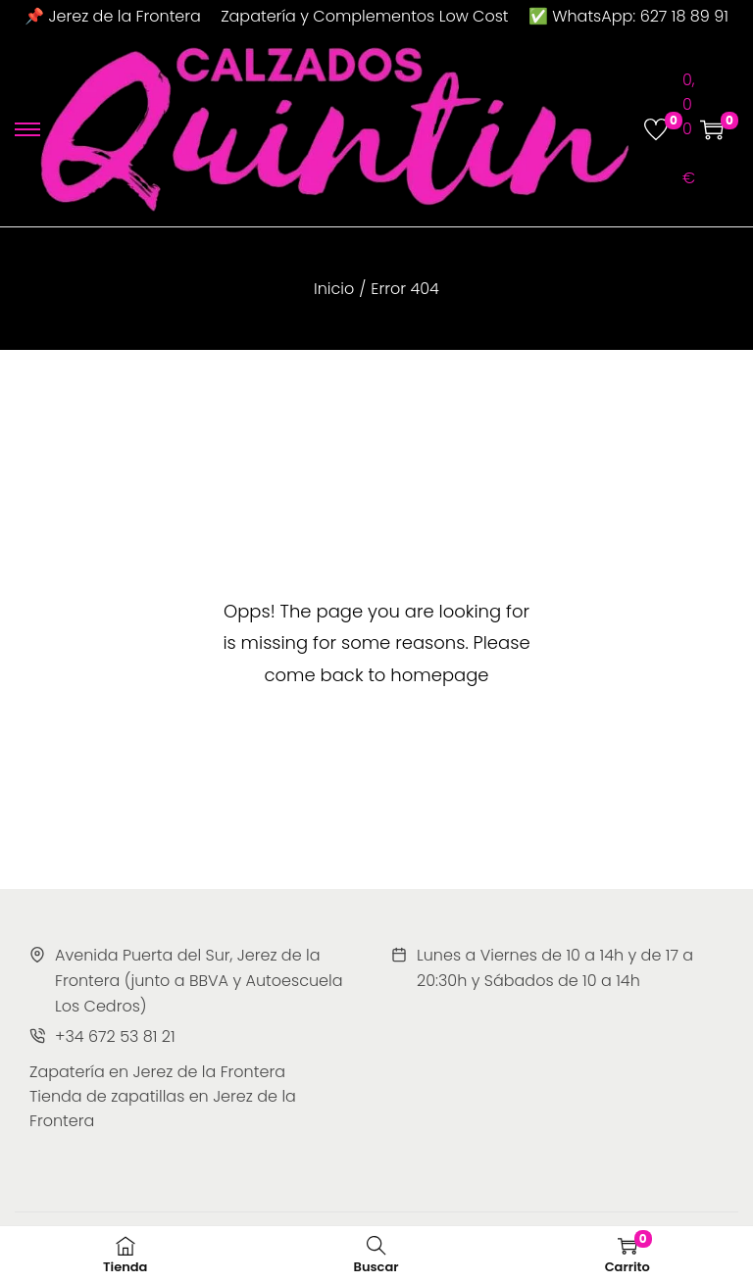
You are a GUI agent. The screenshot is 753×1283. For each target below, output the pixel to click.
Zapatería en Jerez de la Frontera (157, 1072)
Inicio (334, 288)
